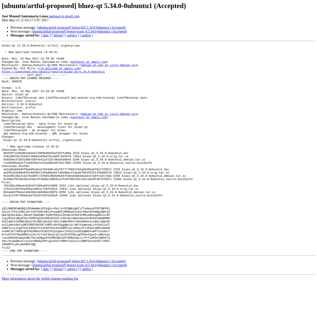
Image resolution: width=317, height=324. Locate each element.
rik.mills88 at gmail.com (59, 73)
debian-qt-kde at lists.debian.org (109, 69)
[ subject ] (72, 35)
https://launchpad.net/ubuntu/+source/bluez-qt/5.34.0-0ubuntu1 (53, 77)
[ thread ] (58, 35)
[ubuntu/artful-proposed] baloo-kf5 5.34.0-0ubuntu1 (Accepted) (81, 27)
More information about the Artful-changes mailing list (40, 320)
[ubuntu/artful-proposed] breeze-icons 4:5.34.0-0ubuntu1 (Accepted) (79, 31)
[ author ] (86, 35)
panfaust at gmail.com (64, 16)
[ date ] (46, 35)
